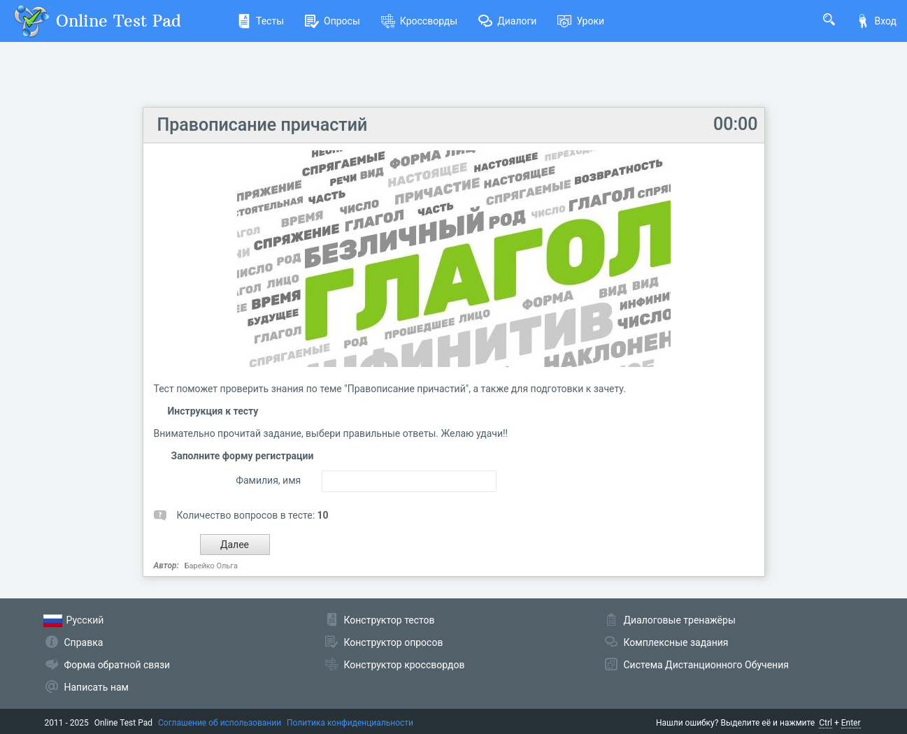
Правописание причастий (262, 125)
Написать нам (96, 687)
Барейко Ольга (211, 565)
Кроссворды (419, 21)
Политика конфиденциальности (350, 723)
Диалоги (507, 21)
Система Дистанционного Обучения (706, 664)
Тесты (260, 21)
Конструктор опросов (393, 642)
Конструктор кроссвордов (404, 664)
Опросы (332, 21)
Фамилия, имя (268, 480)
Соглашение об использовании (219, 723)
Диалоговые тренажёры (680, 620)
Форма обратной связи (117, 664)
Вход (876, 21)
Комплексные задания (676, 642)
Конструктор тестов (389, 620)
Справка (83, 642)
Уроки (580, 21)
